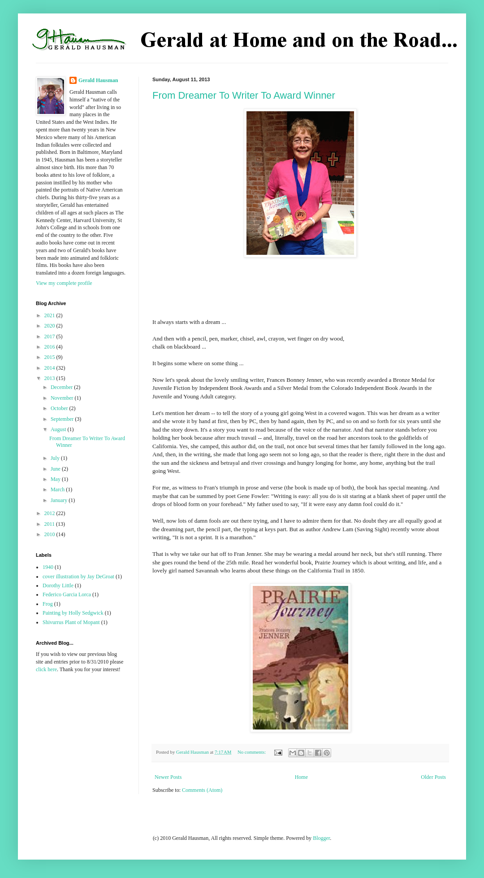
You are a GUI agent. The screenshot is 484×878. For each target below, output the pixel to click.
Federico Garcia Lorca (67, 594)
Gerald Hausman (98, 80)
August (59, 429)
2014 (50, 368)
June (56, 469)
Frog (48, 604)
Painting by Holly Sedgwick (73, 613)
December (62, 387)
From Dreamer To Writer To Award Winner (243, 95)
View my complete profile (64, 283)
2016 (50, 347)
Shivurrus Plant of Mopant (71, 622)
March (58, 489)
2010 (50, 534)
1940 (48, 567)
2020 (50, 326)
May (56, 479)
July (56, 458)
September (63, 419)
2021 (50, 315)
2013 (50, 378)
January (60, 500)
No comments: (252, 752)
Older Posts (433, 777)
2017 (50, 336)
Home (301, 777)
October (60, 408)
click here (46, 669)
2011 (50, 524)
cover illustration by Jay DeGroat (78, 576)
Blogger (321, 838)
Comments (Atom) (202, 790)
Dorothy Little (58, 585)
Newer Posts (168, 777)
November (63, 398)
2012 (50, 513)
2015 (50, 357)
